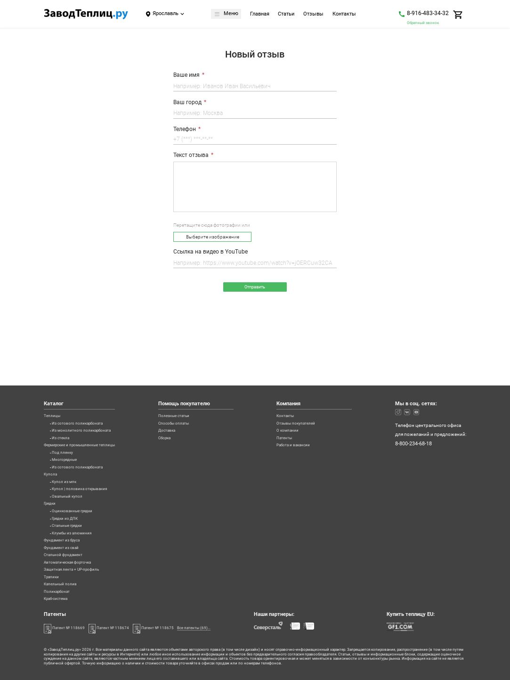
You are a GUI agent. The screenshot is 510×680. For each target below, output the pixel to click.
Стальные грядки (71, 504)
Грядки (51, 476)
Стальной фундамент (67, 542)
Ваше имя (186, 75)
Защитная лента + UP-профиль (77, 560)
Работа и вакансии (304, 401)
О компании (297, 382)
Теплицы (54, 363)
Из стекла (62, 391)
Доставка (183, 382)
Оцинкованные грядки (77, 485)
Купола (52, 438)
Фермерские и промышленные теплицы (88, 401)
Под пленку (64, 410)
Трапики (53, 569)
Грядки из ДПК (68, 494)
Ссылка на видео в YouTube (210, 252)
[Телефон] (254, 140)
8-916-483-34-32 (428, 13)
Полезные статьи (192, 363)
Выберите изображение (212, 237)
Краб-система (59, 598)
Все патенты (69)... (220, 627)
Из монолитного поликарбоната (88, 382)
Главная (261, 14)
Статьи (287, 14)
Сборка (181, 391)
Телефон (184, 129)
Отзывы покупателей (308, 372)
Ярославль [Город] (165, 13)
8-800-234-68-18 (413, 392)
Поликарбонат (60, 588)
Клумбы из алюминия (76, 513)
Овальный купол (70, 466)
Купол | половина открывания (85, 457)
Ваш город (187, 102)
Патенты (293, 391)
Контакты (345, 14)
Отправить (254, 288)
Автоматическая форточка (73, 551)
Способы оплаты (192, 372)
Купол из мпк (66, 448)
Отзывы (315, 14)
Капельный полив (64, 579)
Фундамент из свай (65, 532)
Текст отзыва (191, 155)
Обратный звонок (423, 22)
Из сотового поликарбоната (83, 372)
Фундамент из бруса (66, 523)
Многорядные (67, 420)
